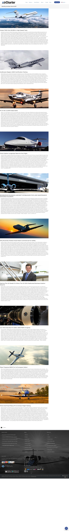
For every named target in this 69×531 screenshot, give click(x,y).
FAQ (48, 434)
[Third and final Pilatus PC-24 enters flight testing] (24, 393)
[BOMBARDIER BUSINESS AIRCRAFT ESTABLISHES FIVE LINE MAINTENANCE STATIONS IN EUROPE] (24, 183)
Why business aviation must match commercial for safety (18, 240)
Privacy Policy (50, 449)
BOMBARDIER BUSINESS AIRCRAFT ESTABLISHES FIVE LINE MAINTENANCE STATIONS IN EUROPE (23, 196)
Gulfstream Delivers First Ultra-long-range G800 (9, 439)
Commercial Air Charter (28, 449)
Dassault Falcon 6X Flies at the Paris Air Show (9, 443)
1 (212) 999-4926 (31, 462)
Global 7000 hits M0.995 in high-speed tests (13, 30)
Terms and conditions (51, 451)
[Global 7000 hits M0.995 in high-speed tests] (24, 18)
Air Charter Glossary (28, 447)
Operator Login (27, 441)
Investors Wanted (27, 443)
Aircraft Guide (27, 439)
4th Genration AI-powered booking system (9, 434)
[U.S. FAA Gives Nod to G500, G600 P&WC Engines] (24, 315)
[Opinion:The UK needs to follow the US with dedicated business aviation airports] (24, 271)
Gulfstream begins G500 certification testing (13, 72)
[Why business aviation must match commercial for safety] (24, 228)
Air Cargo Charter (27, 445)
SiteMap (26, 451)
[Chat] (66, 528)
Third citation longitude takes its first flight (13, 153)
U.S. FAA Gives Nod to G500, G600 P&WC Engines (15, 327)
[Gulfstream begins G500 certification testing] (24, 60)
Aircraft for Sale (50, 439)
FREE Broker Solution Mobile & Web (8, 445)
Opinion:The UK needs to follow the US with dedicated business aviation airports (22, 284)
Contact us (29, 465)
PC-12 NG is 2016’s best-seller (9, 110)
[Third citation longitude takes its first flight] (24, 141)
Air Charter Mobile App (51, 443)
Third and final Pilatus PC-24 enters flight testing (15, 406)
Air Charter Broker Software (52, 445)
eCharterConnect (33, 476)
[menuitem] (63, 2)
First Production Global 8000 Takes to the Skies (9, 441)
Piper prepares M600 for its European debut (13, 367)
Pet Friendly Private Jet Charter (53, 447)
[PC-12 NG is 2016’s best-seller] (24, 98)
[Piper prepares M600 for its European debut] (24, 355)
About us (26, 434)
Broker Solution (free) (51, 441)
